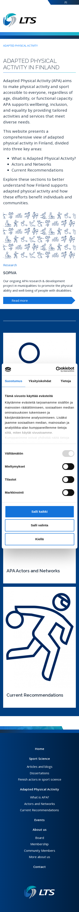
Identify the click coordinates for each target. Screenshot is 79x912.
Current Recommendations (39, 810)
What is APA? (39, 797)
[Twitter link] (38, 879)
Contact (39, 867)
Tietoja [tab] (66, 381)
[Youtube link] (44, 879)
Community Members (39, 850)
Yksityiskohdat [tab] (40, 381)
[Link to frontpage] (39, 892)
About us (40, 829)
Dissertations (39, 773)
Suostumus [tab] (13, 381)
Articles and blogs (39, 766)
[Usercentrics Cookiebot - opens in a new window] (56, 369)
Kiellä (39, 539)
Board (39, 838)
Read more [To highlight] (20, 300)
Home (39, 749)
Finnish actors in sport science (39, 779)
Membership (39, 844)
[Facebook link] (34, 879)
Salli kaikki (39, 511)
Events (39, 820)
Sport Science (39, 758)
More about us (39, 857)
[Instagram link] (41, 879)
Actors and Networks (39, 804)
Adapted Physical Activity (20, 45)
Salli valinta (39, 525)
